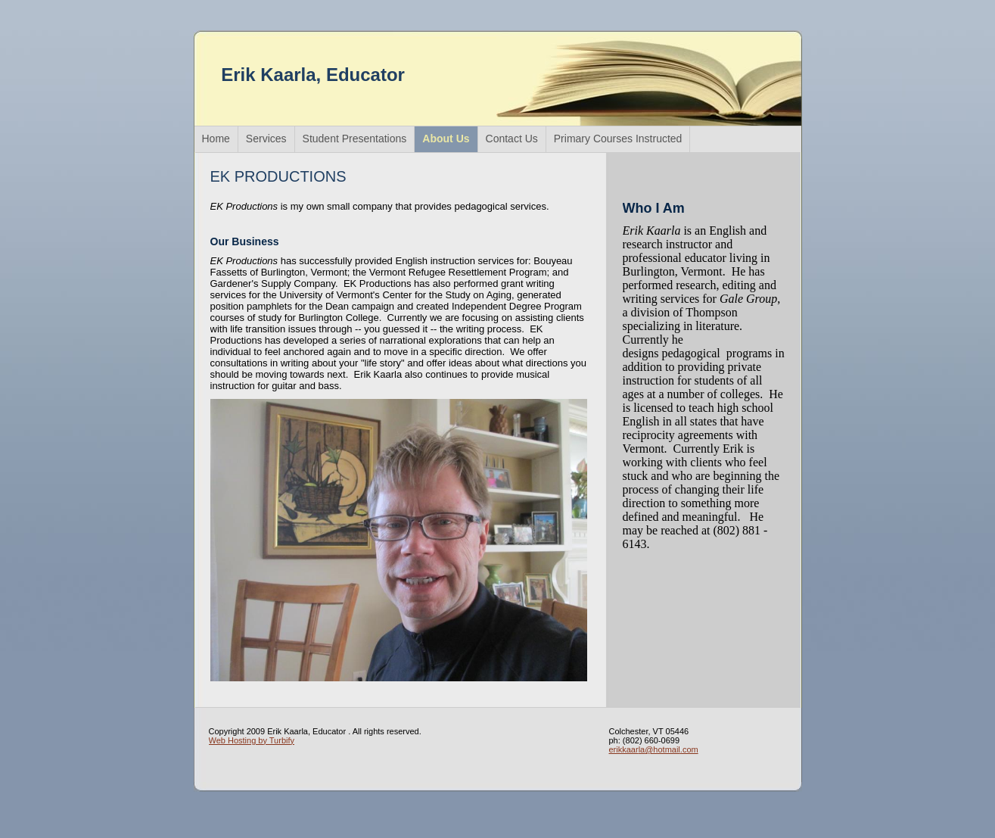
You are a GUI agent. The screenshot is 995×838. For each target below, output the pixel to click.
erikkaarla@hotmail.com (653, 749)
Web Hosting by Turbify (252, 740)
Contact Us (512, 138)
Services (266, 138)
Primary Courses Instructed (618, 138)
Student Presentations (355, 138)
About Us (445, 138)
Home (216, 138)
